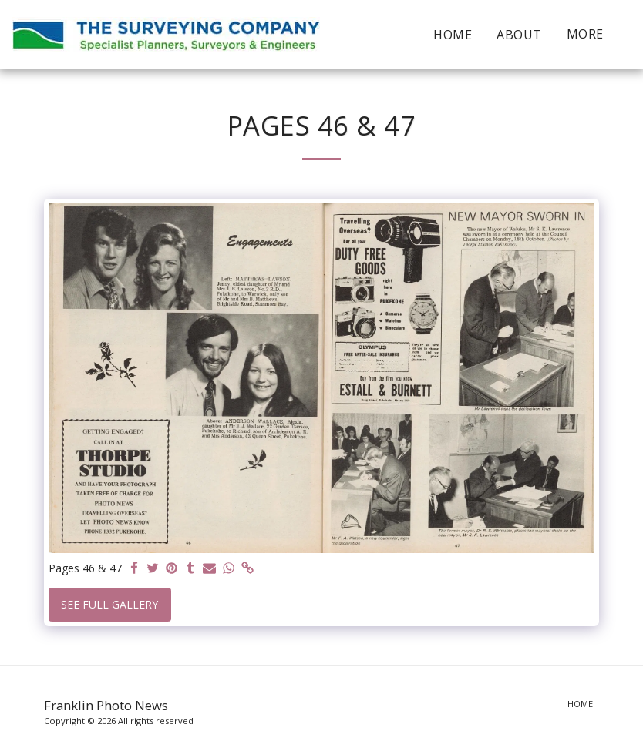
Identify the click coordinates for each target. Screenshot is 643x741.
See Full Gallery (109, 604)
